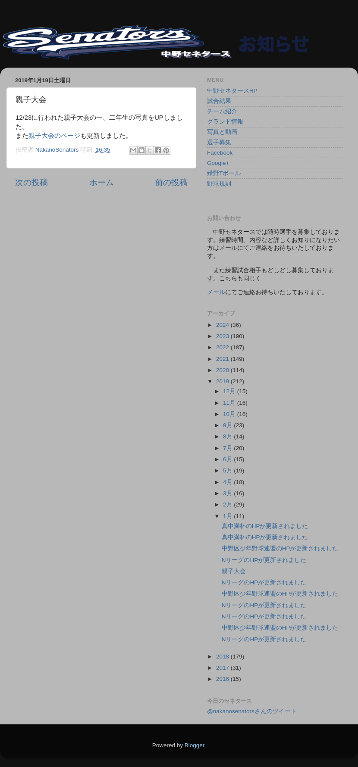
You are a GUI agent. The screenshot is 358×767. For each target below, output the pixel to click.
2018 (223, 656)
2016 (223, 679)
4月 (228, 482)
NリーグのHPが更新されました (264, 560)
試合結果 (219, 101)
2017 (223, 668)
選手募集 (219, 142)
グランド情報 (225, 121)
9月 (228, 425)
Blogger (194, 745)
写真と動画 (222, 132)
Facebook (219, 152)
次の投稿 (31, 182)
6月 (228, 459)
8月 (228, 436)
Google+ (218, 163)
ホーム (101, 182)
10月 (230, 414)
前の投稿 (171, 182)
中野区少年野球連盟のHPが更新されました (280, 548)
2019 (223, 381)
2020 (223, 370)
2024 (223, 325)
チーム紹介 (222, 111)
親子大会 (234, 571)
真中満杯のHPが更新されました (265, 526)
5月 (228, 470)
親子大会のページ (54, 135)
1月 (228, 516)
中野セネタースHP (232, 90)
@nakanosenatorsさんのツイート (252, 711)
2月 (228, 504)
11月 (230, 403)
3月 (228, 493)
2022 (223, 347)
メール (216, 292)
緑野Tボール (224, 173)
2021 (223, 359)
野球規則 (219, 183)
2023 (223, 336)
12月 (230, 391)
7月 (228, 448)
